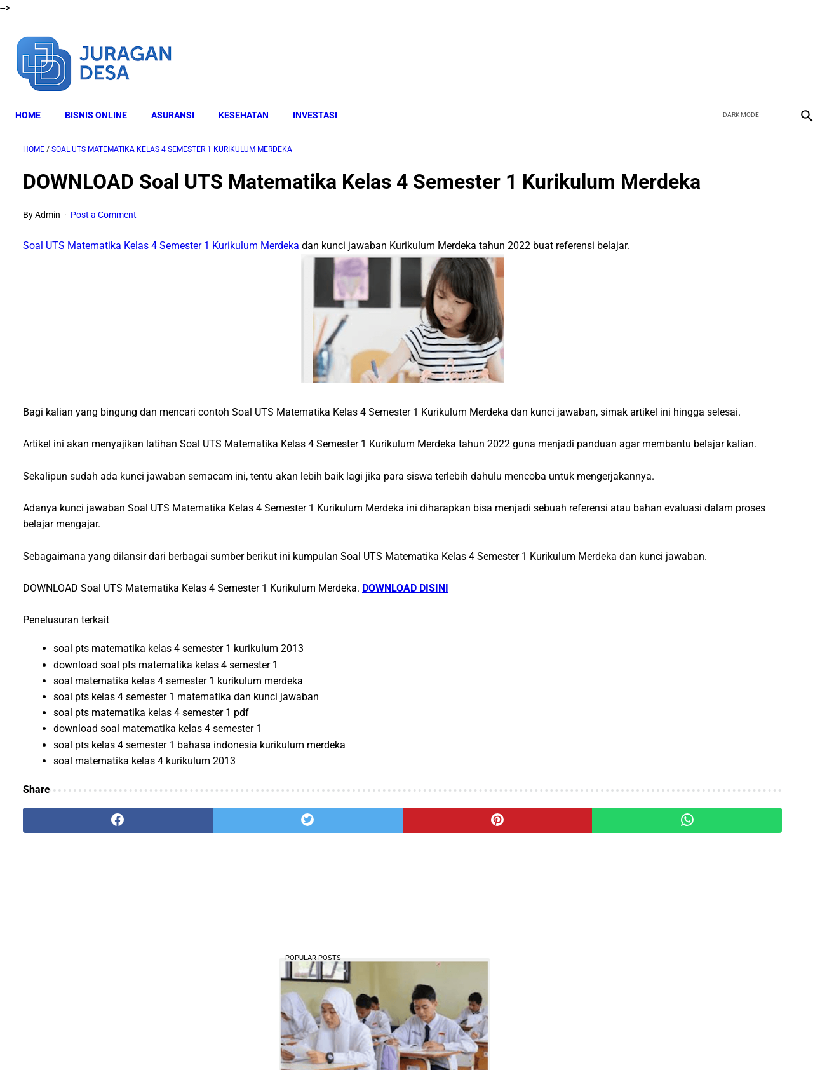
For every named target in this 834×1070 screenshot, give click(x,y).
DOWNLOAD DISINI (405, 688)
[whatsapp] (486, 921)
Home (35, 96)
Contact (530, 1038)
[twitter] (737, 50)
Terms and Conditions (391, 1038)
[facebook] (708, 50)
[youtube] (767, 50)
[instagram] (797, 50)
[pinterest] (354, 921)
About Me (263, 1038)
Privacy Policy (474, 1038)
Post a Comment (104, 236)
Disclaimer (315, 1038)
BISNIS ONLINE (103, 96)
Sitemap (574, 1038)
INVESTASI (322, 96)
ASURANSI (180, 96)
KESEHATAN (251, 96)
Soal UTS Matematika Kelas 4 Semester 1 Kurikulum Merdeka (161, 267)
